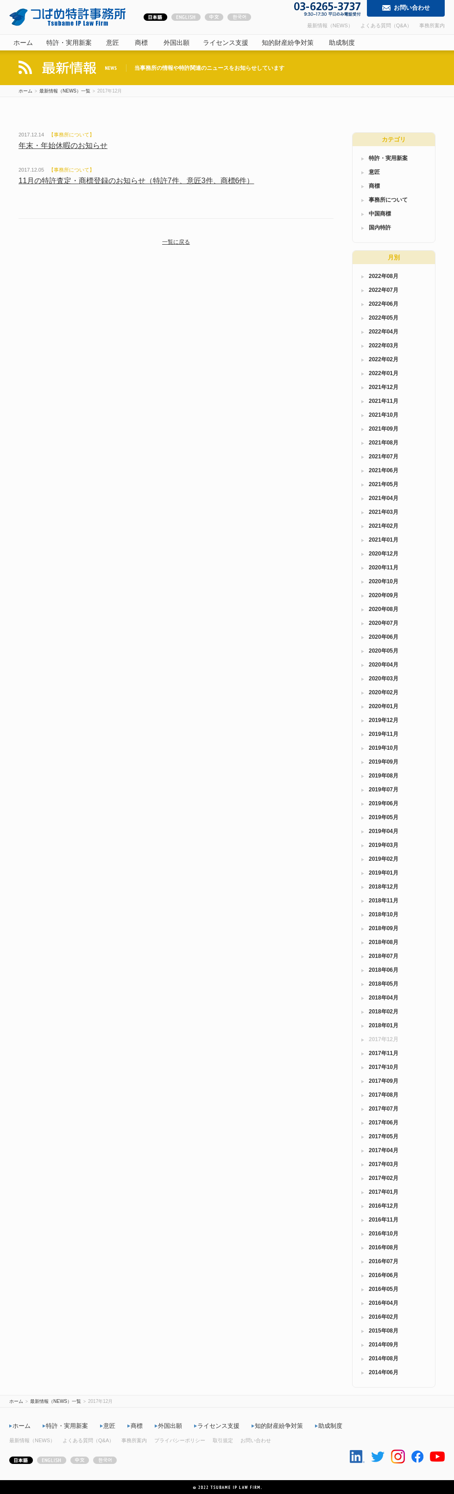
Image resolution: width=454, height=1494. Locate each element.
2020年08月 (383, 609)
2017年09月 (383, 1081)
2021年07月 (383, 456)
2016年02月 (383, 1317)
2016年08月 (383, 1247)
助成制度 (342, 42)
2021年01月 (383, 540)
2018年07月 (383, 956)
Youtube (437, 1456)
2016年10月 (383, 1233)
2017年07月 (383, 1108)
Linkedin (357, 1456)
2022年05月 (383, 318)
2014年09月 (383, 1344)
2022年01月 (383, 373)
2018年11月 (383, 900)
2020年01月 (383, 706)
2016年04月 (383, 1303)
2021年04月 (383, 498)
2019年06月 (383, 803)
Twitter (378, 1456)
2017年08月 (383, 1095)
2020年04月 (383, 664)
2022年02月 (383, 359)
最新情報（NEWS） (330, 25)
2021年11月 (383, 401)
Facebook (417, 1457)
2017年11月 (383, 1053)
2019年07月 (383, 789)
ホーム (23, 42)
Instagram (398, 1456)
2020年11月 (383, 567)
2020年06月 (383, 637)
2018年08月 (383, 942)
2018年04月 (383, 997)
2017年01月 (383, 1192)
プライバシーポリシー (179, 1440)
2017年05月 (383, 1136)
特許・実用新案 (69, 42)
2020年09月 (383, 595)
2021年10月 (383, 415)
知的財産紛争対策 (288, 42)
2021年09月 (383, 429)
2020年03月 (383, 678)
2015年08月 (383, 1330)
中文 (214, 17)
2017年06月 (383, 1122)
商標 (141, 42)
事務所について (71, 134)
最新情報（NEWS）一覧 (64, 90)
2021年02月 (383, 526)
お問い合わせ (412, 7)
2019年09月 (383, 762)
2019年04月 (383, 831)
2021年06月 (383, 470)
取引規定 (223, 1440)
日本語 (155, 17)
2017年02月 (383, 1178)
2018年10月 (383, 914)
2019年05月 (383, 817)
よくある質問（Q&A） (386, 25)
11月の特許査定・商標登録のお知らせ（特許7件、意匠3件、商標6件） (136, 181)
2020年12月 (383, 553)
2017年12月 (383, 1039)
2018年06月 (383, 970)
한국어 (239, 17)
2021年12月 (383, 387)
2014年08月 (383, 1358)
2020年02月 (383, 692)
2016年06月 (383, 1275)
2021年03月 (383, 512)
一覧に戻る (176, 242)
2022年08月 (383, 276)
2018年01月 (383, 1025)
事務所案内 (432, 25)
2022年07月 (383, 290)
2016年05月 (383, 1289)
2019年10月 (383, 748)
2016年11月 (383, 1219)
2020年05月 (383, 651)
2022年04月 (383, 331)
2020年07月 (383, 623)
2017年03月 (383, 1164)
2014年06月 (383, 1372)
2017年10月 (383, 1067)
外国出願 (176, 42)
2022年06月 (383, 304)
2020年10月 (383, 581)
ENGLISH (186, 17)
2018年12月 (383, 886)
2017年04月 (383, 1150)
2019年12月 (383, 720)
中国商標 (380, 213)
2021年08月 (383, 442)
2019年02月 (383, 859)
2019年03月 (383, 845)
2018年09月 (383, 928)
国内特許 (380, 227)
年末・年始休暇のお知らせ (63, 145)
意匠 (112, 42)
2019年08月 (383, 775)
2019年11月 (383, 734)
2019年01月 (383, 873)
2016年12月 (383, 1206)
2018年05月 (383, 984)
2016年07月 (383, 1261)
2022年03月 (383, 345)
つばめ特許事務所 (67, 17)
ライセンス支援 (225, 42)
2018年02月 (383, 1011)
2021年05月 (383, 484)
